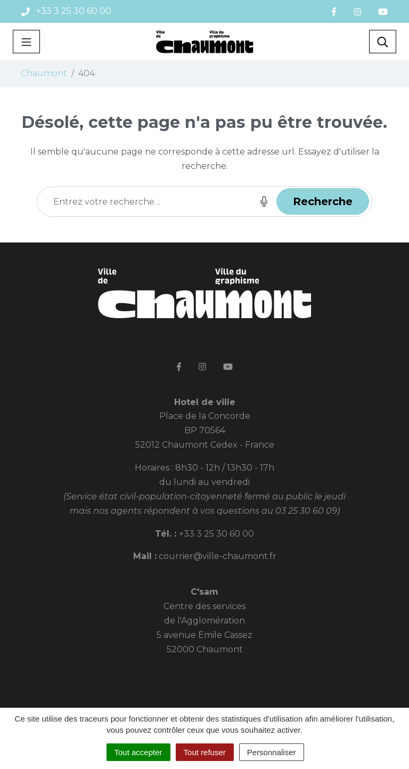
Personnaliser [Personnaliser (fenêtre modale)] (271, 752)
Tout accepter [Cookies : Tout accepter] (138, 752)
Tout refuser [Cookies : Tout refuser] (205, 752)
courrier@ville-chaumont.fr (217, 556)
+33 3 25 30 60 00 (216, 534)
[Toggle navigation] (26, 41)
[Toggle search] (382, 41)
